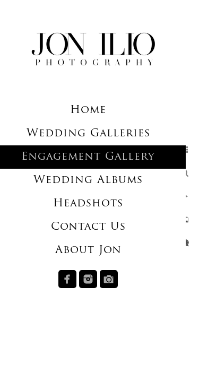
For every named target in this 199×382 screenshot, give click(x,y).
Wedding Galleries (88, 133)
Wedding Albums (88, 180)
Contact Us (88, 227)
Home (88, 110)
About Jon (88, 250)
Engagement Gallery (88, 157)
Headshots (88, 203)
